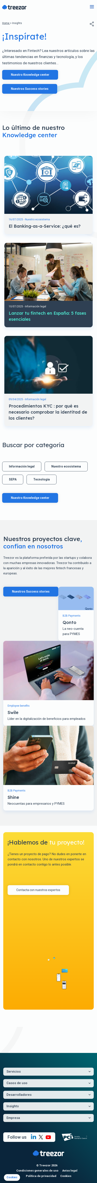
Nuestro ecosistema (66, 466)
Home (6, 23)
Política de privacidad (41, 1176)
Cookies (65, 1176)
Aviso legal (69, 1170)
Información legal (22, 466)
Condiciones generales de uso (37, 1170)
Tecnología (41, 479)
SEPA (13, 479)
